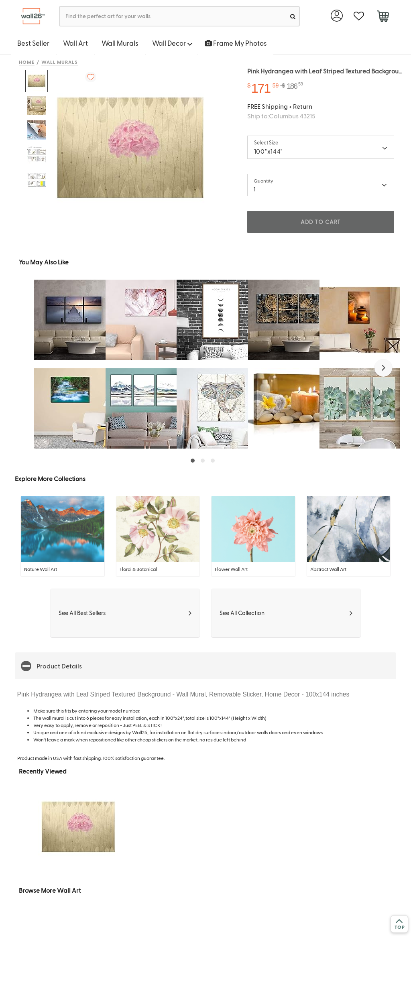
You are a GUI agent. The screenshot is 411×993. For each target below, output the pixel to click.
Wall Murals (120, 43)
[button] (383, 368)
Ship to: (281, 116)
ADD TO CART (321, 221)
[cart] (382, 17)
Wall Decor (172, 43)
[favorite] (358, 16)
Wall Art (75, 43)
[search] (293, 16)
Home (27, 62)
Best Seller (33, 43)
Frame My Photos (236, 43)
